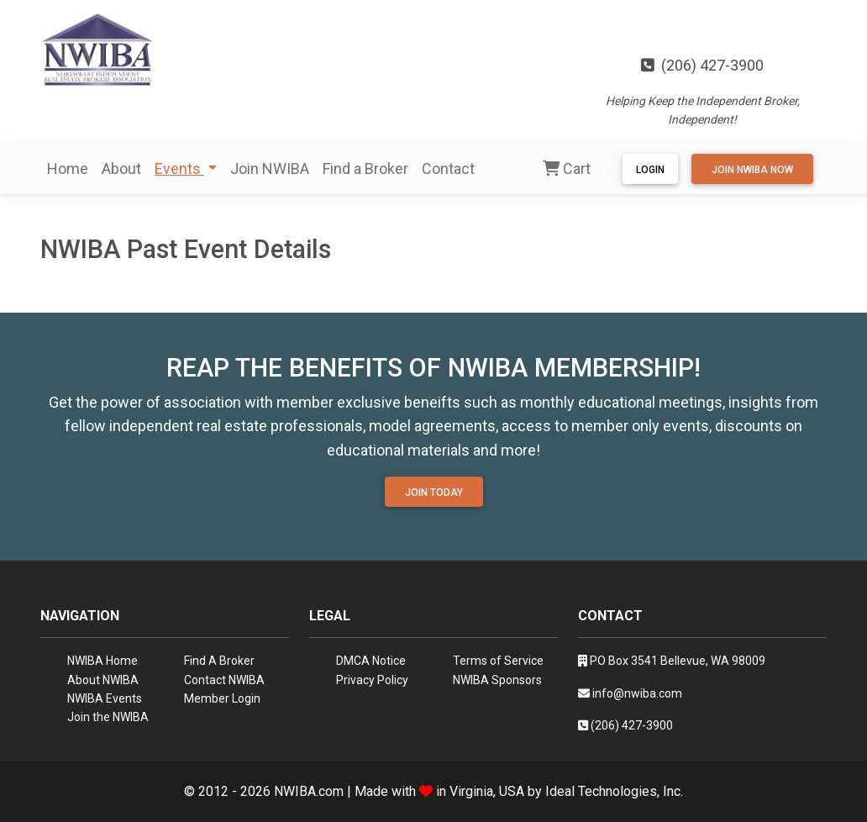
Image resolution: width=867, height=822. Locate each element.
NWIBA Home (102, 660)
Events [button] (179, 168)
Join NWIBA (269, 168)
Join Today (434, 492)
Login (650, 170)
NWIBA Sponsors (497, 680)
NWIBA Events (104, 698)
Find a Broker (365, 168)
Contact (448, 168)
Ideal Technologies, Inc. (614, 791)
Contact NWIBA (224, 680)
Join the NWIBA (108, 717)
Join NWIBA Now (752, 170)
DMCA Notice (371, 660)
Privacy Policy (372, 680)
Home (67, 168)
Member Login (222, 698)
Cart (579, 170)
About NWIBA (103, 680)
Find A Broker (219, 660)
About (121, 168)
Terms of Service (498, 660)
